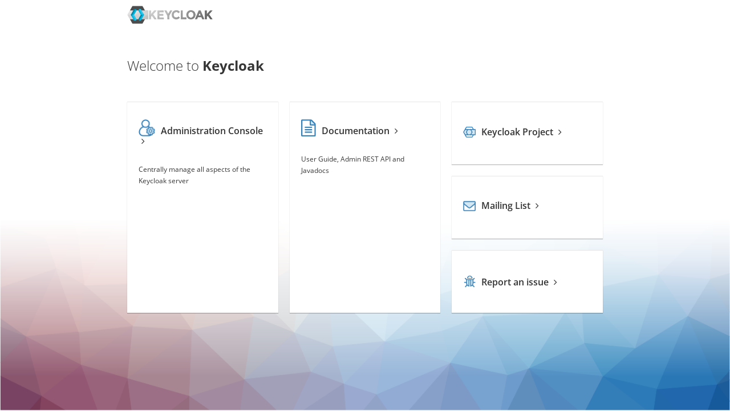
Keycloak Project (512, 132)
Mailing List (501, 205)
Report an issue (510, 282)
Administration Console (201, 135)
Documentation (349, 130)
